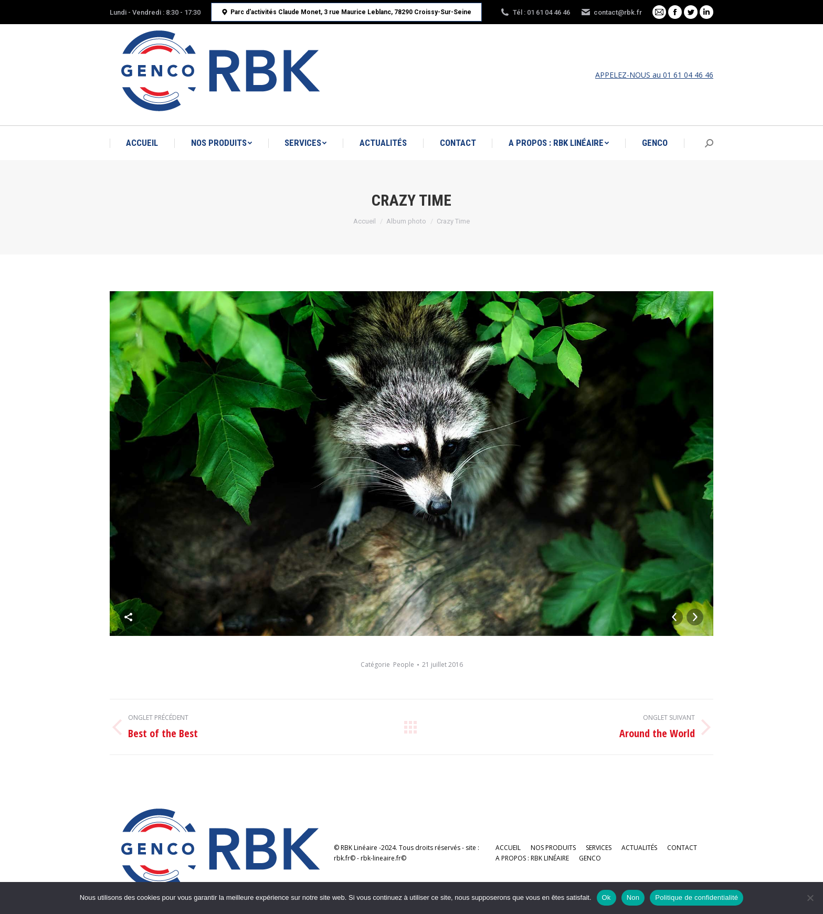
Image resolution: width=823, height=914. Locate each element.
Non (633, 897)
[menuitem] (142, 143)
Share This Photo (128, 617)
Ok (606, 897)
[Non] (810, 897)
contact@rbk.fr (611, 12)
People (403, 664)
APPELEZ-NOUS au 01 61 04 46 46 (654, 75)
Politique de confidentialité (696, 897)
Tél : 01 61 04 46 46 (535, 12)
